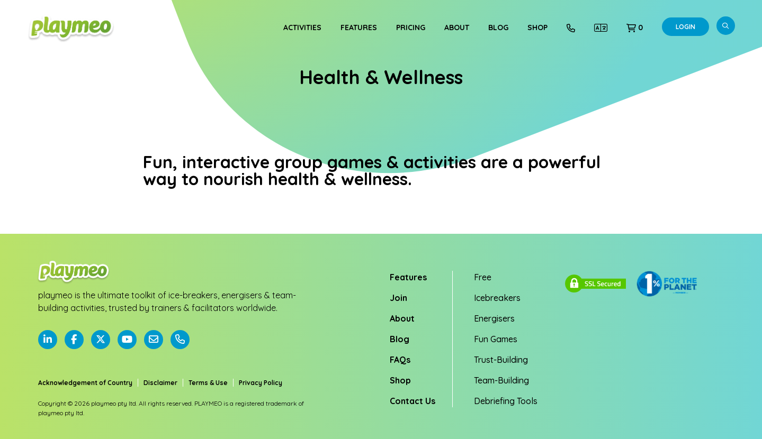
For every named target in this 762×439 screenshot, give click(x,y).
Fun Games (495, 339)
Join (398, 297)
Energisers (494, 318)
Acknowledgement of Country (85, 383)
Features (358, 27)
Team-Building (501, 380)
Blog (498, 27)
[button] (634, 27)
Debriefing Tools (505, 401)
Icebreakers (497, 297)
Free (482, 277)
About (456, 27)
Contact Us (412, 401)
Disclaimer (160, 383)
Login (685, 27)
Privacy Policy (260, 383)
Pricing (410, 27)
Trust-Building (501, 359)
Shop (537, 27)
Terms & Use (208, 383)
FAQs (400, 359)
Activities (302, 27)
